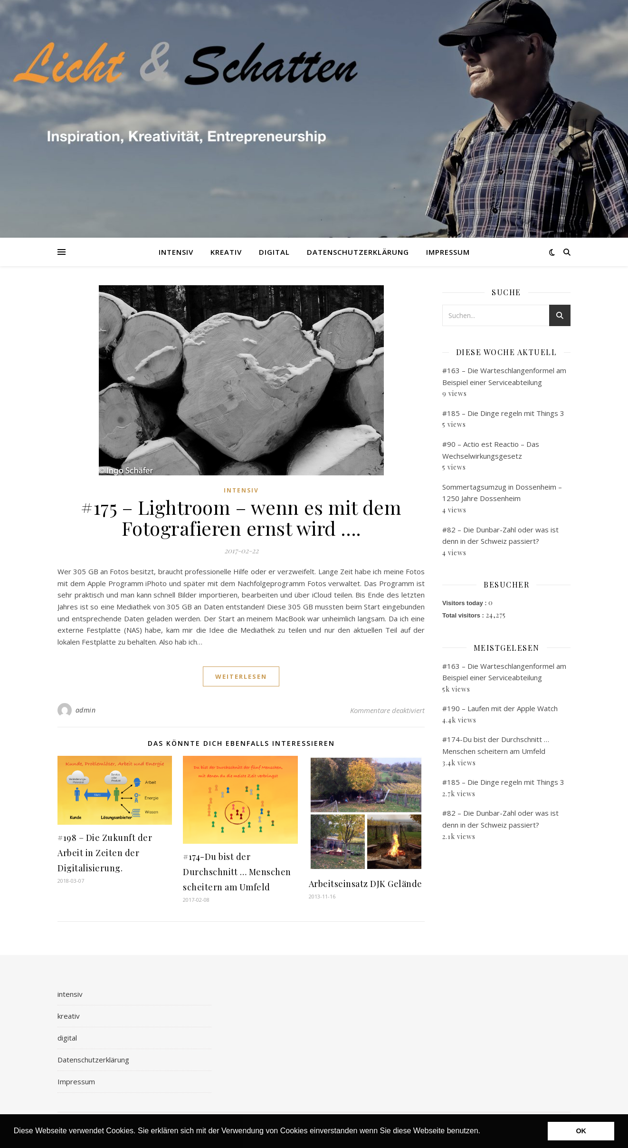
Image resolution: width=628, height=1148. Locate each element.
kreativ (226, 252)
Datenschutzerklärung (358, 252)
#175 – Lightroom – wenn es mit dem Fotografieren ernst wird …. (241, 517)
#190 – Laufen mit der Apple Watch (500, 708)
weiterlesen (241, 676)
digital (274, 252)
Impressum (448, 252)
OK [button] (581, 1131)
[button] (483, 1131)
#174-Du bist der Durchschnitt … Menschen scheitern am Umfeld (237, 872)
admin (86, 709)
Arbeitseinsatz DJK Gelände (365, 883)
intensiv (176, 252)
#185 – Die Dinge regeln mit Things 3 (503, 413)
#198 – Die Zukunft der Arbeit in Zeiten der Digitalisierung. (104, 853)
